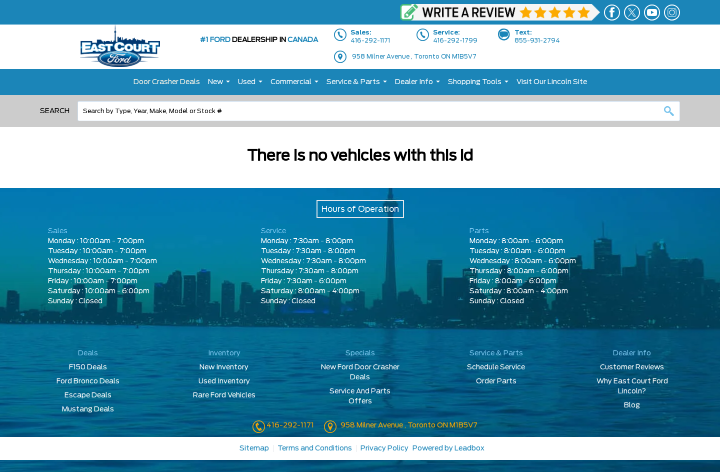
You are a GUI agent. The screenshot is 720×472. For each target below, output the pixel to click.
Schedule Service (496, 367)
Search (55, 111)
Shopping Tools (475, 82)
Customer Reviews (632, 367)
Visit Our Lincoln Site (551, 82)
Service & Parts (353, 82)
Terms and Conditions (315, 448)
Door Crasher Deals (167, 82)
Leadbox (469, 448)
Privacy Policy (384, 448)
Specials (360, 353)
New (215, 82)
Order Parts (496, 381)
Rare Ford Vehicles (224, 395)
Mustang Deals (88, 409)
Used (247, 82)
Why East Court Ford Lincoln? (632, 386)
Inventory (224, 353)
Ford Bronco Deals (88, 381)
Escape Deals (88, 395)
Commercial (291, 82)
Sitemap (254, 448)
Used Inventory (224, 381)
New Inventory (224, 367)
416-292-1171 (289, 425)
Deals (88, 353)
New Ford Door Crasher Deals (360, 372)
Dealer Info (414, 82)
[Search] (379, 111)
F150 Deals (88, 367)
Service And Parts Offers (360, 396)
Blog (632, 405)
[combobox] (379, 111)
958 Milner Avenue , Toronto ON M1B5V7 (414, 57)
